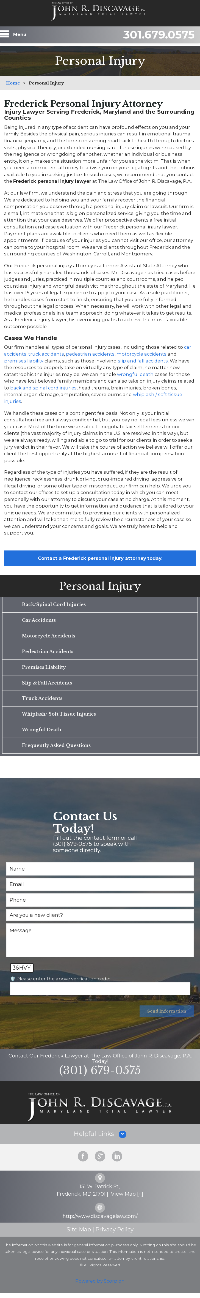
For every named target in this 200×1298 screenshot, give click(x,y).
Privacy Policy (114, 1234)
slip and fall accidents (143, 361)
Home (13, 83)
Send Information (166, 1015)
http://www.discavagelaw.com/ (100, 1221)
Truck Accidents (42, 701)
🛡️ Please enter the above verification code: (60, 982)
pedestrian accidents (90, 354)
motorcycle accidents (141, 354)
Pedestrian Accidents (47, 653)
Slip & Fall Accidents (47, 685)
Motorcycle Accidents (49, 637)
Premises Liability (44, 669)
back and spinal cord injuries (43, 388)
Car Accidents (39, 621)
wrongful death (135, 374)
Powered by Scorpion (100, 1285)
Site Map (78, 1234)
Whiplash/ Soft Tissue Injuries (59, 717)
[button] (100, 1139)
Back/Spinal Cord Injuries (54, 604)
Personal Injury (100, 586)
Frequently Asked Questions (56, 749)
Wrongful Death (42, 733)
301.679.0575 (153, 36)
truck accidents (46, 354)
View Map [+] (127, 1199)
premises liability (23, 361)
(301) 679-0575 (100, 1075)
